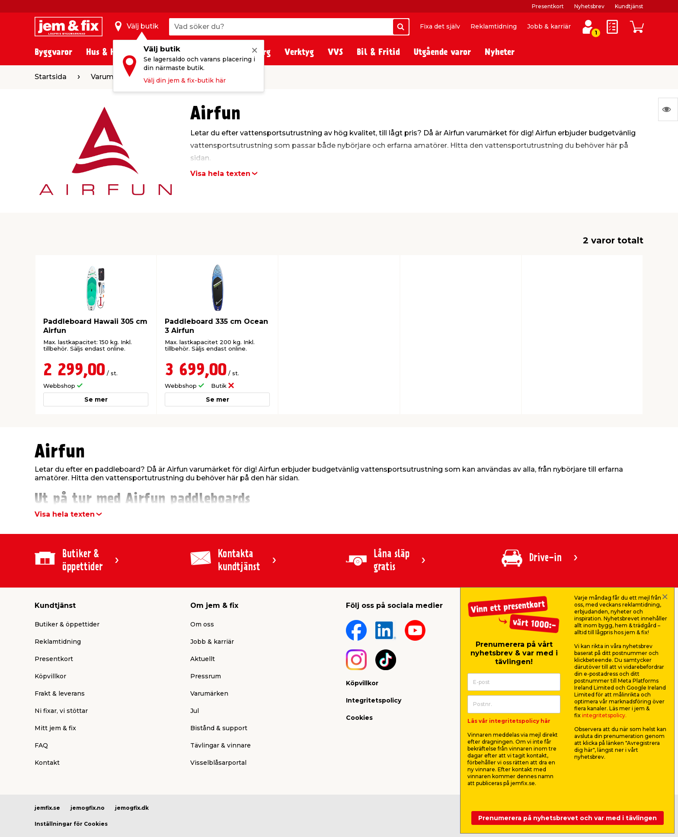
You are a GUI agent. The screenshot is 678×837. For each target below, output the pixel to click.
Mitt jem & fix (55, 728)
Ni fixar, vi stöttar (61, 711)
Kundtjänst (629, 6)
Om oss (202, 624)
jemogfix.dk (132, 808)
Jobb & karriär (549, 26)
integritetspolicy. (604, 715)
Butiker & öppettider (67, 624)
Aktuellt (202, 659)
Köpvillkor (50, 676)
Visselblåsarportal (218, 763)
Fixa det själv (440, 26)
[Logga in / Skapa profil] (588, 27)
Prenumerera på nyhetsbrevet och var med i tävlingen (567, 818)
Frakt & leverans (60, 693)
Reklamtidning (493, 26)
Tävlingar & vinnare (220, 745)
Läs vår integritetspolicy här (508, 721)
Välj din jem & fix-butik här (185, 80)
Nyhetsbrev (589, 6)
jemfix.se (47, 808)
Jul (194, 711)
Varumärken (209, 693)
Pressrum (205, 676)
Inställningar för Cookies (71, 824)
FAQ (41, 745)
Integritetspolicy (373, 700)
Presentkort (548, 6)
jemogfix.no (87, 808)
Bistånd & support (218, 728)
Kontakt (47, 763)
